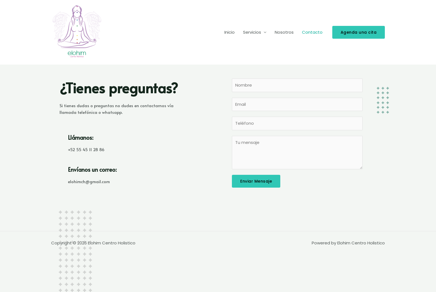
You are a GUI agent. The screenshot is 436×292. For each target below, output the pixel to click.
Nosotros (284, 32)
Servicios (252, 32)
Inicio (229, 32)
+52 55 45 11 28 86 (86, 149)
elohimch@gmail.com (89, 181)
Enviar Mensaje (256, 181)
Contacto (312, 32)
